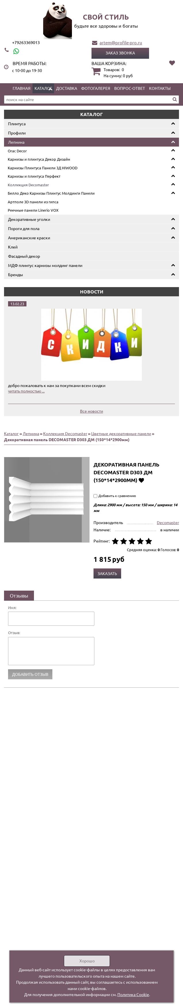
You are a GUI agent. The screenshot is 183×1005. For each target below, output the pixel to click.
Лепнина (16, 142)
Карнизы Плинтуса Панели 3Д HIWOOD (42, 167)
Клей (13, 246)
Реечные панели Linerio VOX (33, 210)
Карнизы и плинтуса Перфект (34, 176)
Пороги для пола (23, 228)
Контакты (160, 88)
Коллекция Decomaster (28, 184)
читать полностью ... (26, 390)
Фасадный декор (24, 256)
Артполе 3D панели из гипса (33, 201)
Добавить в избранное (141, 480)
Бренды (15, 274)
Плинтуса (17, 123)
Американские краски (29, 237)
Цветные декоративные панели (121, 433)
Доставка (66, 88)
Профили (17, 132)
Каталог (43, 88)
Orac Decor (17, 150)
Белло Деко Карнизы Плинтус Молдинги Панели (51, 193)
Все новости (91, 411)
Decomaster (168, 522)
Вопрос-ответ (129, 88)
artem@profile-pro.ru (121, 42)
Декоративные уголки (29, 219)
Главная (21, 88)
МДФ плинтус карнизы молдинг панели (45, 265)
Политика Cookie (133, 994)
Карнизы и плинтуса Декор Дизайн (39, 159)
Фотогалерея (95, 88)
